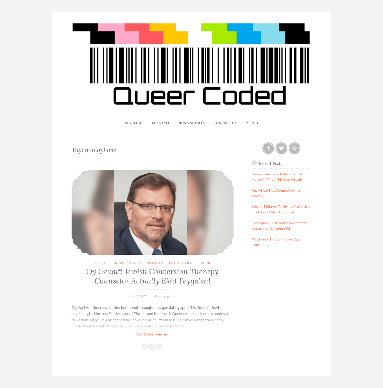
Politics (155, 263)
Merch (251, 123)
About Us (134, 123)
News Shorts (192, 123)
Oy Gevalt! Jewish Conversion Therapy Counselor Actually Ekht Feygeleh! (152, 276)
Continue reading (162, 334)
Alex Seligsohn (165, 296)
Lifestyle (161, 123)
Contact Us (225, 123)
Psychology (181, 263)
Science (206, 263)
